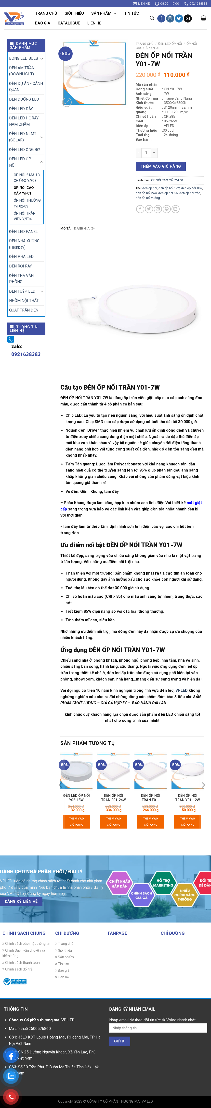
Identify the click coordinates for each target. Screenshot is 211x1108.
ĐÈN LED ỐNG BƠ (24, 149)
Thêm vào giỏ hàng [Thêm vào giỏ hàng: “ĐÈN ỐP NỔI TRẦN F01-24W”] (113, 821)
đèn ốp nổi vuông (148, 198)
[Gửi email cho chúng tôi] (188, 18)
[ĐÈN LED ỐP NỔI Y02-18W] (76, 771)
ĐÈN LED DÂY (21, 108)
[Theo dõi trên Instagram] (170, 18)
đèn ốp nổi (149, 188)
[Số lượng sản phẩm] (146, 153)
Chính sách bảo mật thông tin (26, 944)
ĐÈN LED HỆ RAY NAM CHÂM (24, 121)
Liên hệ (94, 23)
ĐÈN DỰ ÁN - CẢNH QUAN (26, 86)
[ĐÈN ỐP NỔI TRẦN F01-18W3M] (150, 771)
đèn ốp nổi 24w (146, 193)
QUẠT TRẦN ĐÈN (23, 310)
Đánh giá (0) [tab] (84, 228)
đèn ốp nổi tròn (189, 193)
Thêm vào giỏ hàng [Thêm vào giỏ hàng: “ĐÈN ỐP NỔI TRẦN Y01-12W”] (187, 821)
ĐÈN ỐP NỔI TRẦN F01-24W (113, 798)
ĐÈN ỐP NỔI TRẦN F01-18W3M (150, 798)
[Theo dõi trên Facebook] (161, 18)
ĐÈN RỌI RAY (20, 266)
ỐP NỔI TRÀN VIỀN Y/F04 (25, 216)
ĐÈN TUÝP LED (22, 291)
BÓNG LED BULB (23, 58)
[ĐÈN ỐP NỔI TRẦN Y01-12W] (187, 771)
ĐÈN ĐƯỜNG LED (24, 99)
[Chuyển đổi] (42, 58)
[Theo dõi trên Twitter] (179, 18)
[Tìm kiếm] (152, 18)
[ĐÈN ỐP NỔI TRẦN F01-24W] (113, 771)
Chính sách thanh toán (21, 963)
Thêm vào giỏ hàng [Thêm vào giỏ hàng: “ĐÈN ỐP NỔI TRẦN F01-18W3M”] (150, 821)
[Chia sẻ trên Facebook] (140, 209)
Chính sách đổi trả (17, 969)
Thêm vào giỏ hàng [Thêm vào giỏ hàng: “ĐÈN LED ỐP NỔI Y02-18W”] (76, 821)
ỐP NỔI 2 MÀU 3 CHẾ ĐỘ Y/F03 (27, 178)
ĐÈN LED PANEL (23, 231)
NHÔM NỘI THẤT (24, 300)
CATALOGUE (69, 23)
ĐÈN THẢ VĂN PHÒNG (21, 278)
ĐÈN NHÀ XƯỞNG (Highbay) (24, 244)
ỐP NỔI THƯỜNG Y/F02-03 (27, 203)
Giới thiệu (74, 13)
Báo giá (42, 23)
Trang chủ (46, 13)
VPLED (181, 690)
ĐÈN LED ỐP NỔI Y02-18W (76, 798)
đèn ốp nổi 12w (169, 188)
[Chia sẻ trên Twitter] (149, 209)
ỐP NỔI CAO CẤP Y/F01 (24, 191)
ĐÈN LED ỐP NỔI (20, 162)
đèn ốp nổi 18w (191, 188)
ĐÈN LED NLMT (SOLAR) (22, 136)
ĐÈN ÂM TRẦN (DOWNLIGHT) (21, 71)
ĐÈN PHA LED (21, 256)
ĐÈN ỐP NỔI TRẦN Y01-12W (187, 798)
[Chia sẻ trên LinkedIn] (175, 209)
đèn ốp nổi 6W (168, 193)
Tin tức (131, 13)
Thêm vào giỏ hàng (161, 166)
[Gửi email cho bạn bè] (158, 209)
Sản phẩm (104, 13)
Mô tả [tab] (65, 228)
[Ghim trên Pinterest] (167, 209)
